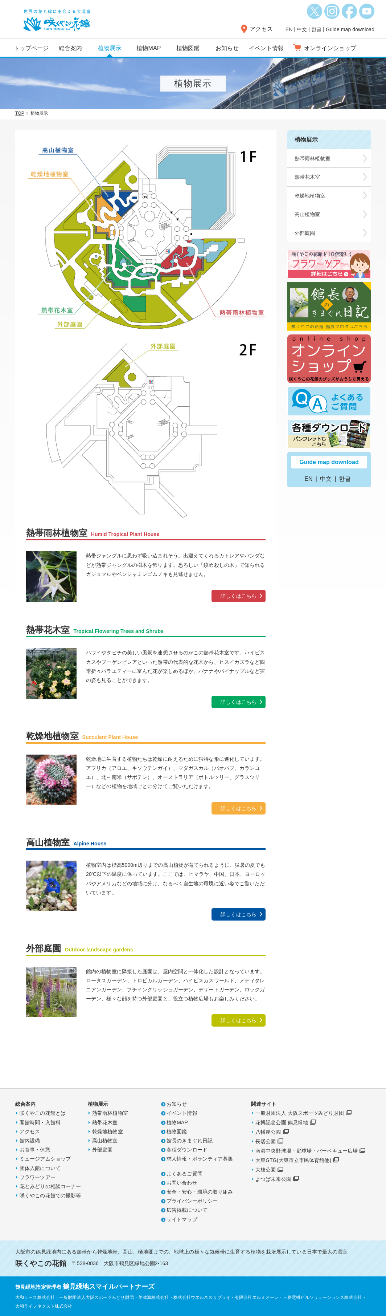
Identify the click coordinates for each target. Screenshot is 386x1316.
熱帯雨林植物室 (312, 158)
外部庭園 (305, 233)
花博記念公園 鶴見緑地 (281, 1122)
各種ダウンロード (187, 1150)
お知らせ (227, 48)
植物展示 (109, 48)
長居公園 (265, 1141)
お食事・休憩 (35, 1150)
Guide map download (350, 29)
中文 (302, 29)
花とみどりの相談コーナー (50, 1186)
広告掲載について (187, 1210)
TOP (19, 113)
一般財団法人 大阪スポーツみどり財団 (299, 1113)
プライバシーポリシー (192, 1201)
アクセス (261, 29)
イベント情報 (266, 48)
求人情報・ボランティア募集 (200, 1159)
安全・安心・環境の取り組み (200, 1192)
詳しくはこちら (238, 596)
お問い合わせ (182, 1183)
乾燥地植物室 (310, 196)
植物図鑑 (188, 48)
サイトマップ (182, 1219)
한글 (316, 29)
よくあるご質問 (184, 1174)
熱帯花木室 (307, 177)
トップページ (31, 48)
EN (289, 29)
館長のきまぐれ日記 (190, 1141)
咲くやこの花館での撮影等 (50, 1195)
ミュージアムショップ (45, 1159)
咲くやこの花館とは (43, 1113)
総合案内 (70, 48)
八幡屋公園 (268, 1132)
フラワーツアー (38, 1177)
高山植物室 (307, 214)
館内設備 (30, 1141)
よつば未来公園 (273, 1179)
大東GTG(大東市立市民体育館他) (293, 1160)
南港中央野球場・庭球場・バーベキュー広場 (306, 1151)
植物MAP (148, 48)
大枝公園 (265, 1170)
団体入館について (40, 1168)
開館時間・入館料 (40, 1122)
